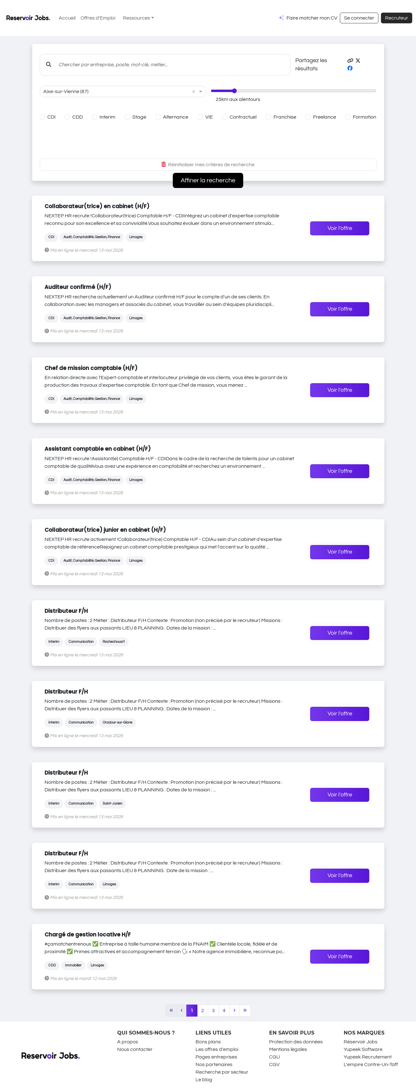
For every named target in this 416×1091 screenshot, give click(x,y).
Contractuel (243, 117)
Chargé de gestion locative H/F (88, 934)
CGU (274, 1056)
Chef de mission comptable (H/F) (91, 368)
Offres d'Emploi (98, 18)
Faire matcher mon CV (311, 18)
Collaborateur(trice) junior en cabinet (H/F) (105, 530)
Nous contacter (135, 1049)
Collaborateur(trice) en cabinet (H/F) (97, 206)
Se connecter (359, 18)
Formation (364, 117)
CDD (77, 117)
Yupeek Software (363, 1049)
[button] (350, 60)
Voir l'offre (340, 228)
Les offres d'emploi (217, 1049)
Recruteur (396, 18)
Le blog (204, 1079)
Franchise (285, 117)
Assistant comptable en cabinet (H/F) (98, 449)
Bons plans (208, 1041)
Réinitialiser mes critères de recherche (208, 164)
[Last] (245, 1011)
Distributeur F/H (66, 611)
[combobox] (116, 91)
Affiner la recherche (208, 180)
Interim (107, 117)
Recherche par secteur (222, 1072)
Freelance (324, 117)
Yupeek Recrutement (368, 1056)
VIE (209, 117)
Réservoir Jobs (360, 1041)
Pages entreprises (216, 1056)
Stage (139, 117)
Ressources (136, 18)
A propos (127, 1041)
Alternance (175, 117)
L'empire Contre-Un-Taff (371, 1064)
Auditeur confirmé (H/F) (78, 287)
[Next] (234, 1011)
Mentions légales (288, 1049)
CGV (274, 1064)
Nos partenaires (214, 1064)
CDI (51, 117)
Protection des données (296, 1041)
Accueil (67, 18)
